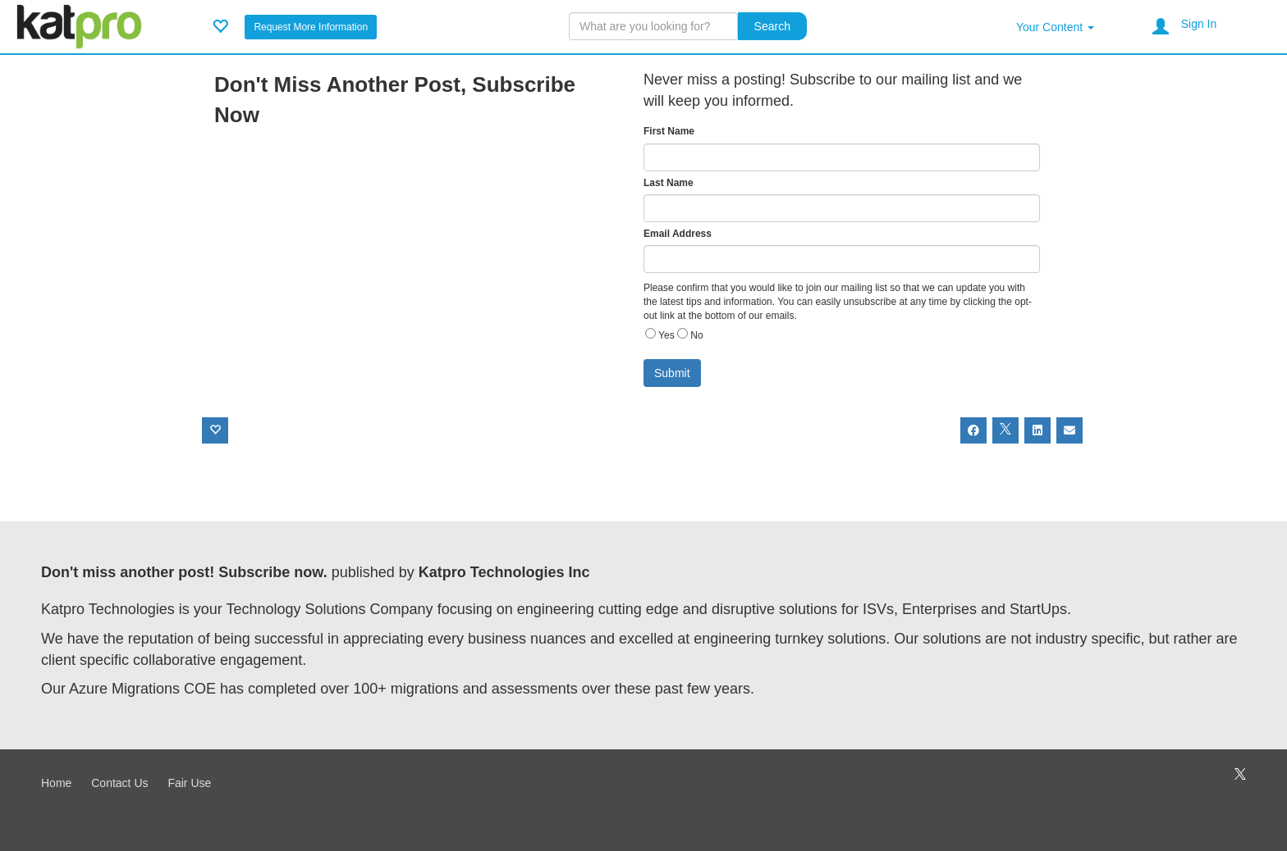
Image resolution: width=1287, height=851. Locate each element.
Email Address (678, 233)
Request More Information (311, 27)
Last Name (669, 183)
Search (772, 26)
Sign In (1199, 23)
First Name (669, 131)
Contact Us (119, 783)
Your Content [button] (1055, 27)
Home (56, 783)
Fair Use (189, 783)
